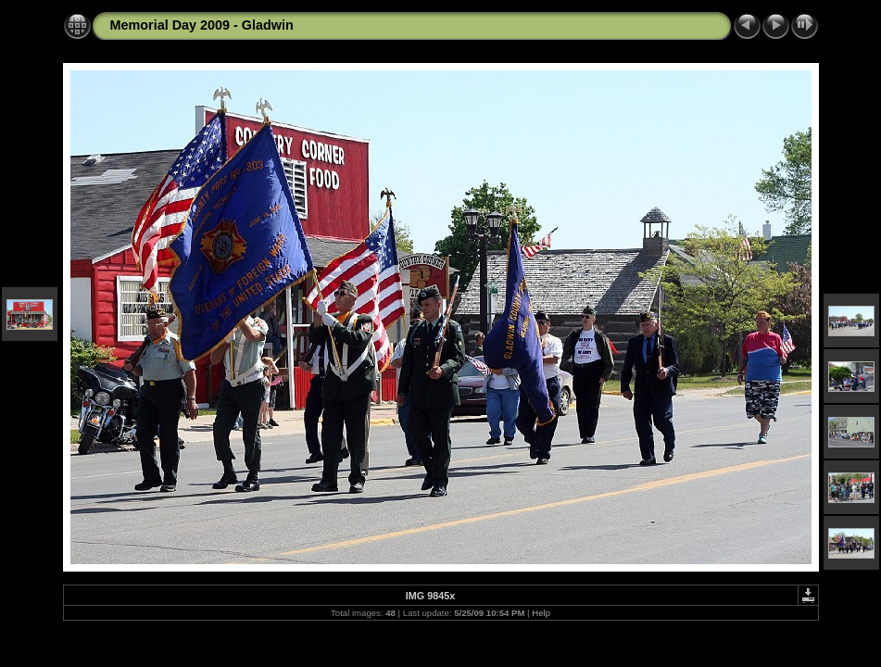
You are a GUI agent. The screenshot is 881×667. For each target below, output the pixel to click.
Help (541, 613)
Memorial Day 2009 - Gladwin (202, 25)
